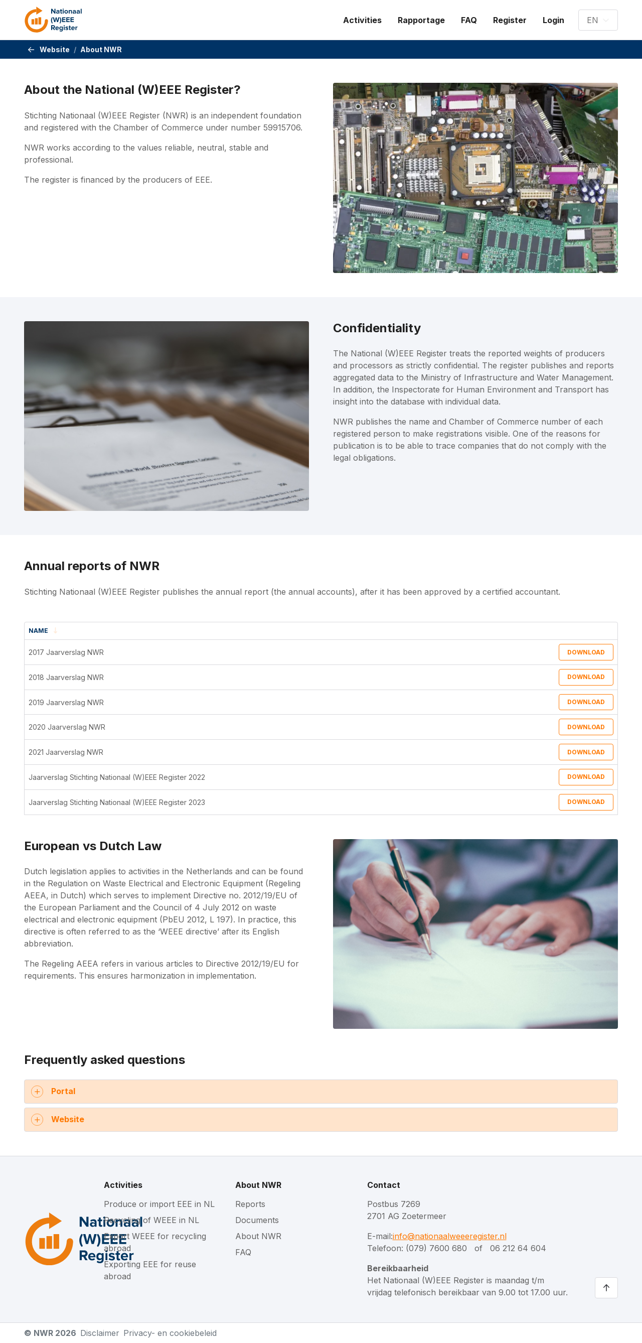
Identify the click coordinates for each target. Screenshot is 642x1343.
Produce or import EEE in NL (159, 1204)
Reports (250, 1204)
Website (55, 49)
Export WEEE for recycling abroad (155, 1242)
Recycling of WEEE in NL (151, 1220)
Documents (257, 1220)
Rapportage (421, 20)
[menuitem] (362, 20)
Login (553, 20)
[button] (598, 20)
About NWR (258, 1185)
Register (510, 20)
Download (586, 652)
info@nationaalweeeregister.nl (450, 1236)
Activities (362, 20)
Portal (63, 1091)
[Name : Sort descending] (156, 631)
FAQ (469, 20)
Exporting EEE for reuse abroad (150, 1270)
